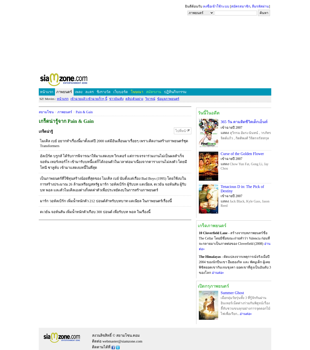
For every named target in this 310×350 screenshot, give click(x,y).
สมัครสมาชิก (240, 6)
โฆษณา (137, 92)
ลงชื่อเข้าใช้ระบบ (216, 6)
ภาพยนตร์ (64, 92)
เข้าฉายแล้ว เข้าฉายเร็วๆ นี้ (88, 99)
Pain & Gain (84, 112)
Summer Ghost (232, 293)
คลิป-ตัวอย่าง (134, 99)
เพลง (78, 92)
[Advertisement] (155, 36)
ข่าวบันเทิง (116, 99)
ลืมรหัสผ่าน (260, 6)
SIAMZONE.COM (74, 80)
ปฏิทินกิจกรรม (175, 92)
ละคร (89, 92)
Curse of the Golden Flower (242, 154)
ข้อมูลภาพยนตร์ (168, 99)
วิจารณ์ (150, 99)
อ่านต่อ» (218, 273)
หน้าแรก (46, 92)
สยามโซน (46, 112)
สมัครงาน (153, 92)
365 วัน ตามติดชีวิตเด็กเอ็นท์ (244, 122)
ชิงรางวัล (103, 92)
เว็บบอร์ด (120, 92)
